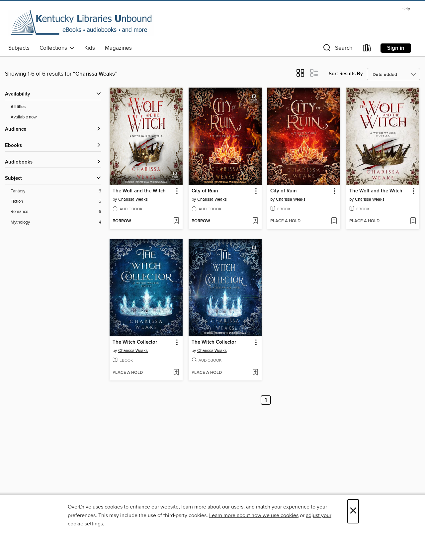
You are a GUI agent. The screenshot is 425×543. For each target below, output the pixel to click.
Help (405, 9)
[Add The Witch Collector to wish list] (176, 373)
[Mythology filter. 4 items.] (56, 222)
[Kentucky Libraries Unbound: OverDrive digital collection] (81, 23)
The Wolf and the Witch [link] (139, 191)
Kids (89, 48)
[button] (337, 49)
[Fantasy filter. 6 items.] (56, 191)
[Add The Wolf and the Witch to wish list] (176, 221)
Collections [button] (57, 48)
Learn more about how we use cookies (253, 515)
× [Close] (353, 511)
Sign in (395, 48)
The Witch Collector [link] (135, 342)
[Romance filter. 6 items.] (56, 211)
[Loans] (367, 49)
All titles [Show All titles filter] (18, 107)
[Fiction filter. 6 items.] (56, 201)
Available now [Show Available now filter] (24, 117)
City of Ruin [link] (205, 191)
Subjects (19, 48)
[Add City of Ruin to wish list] (255, 221)
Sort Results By (346, 74)
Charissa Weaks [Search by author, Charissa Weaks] (133, 199)
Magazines (118, 48)
